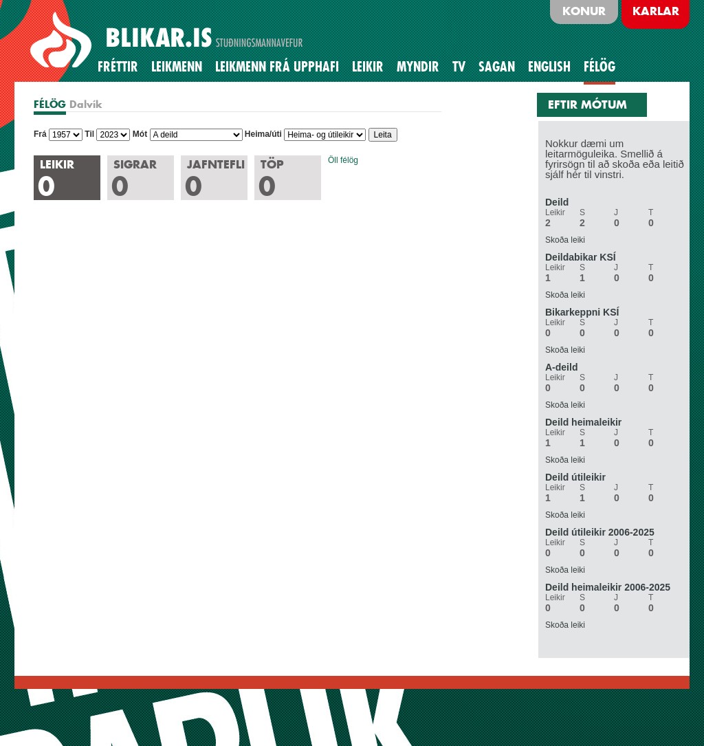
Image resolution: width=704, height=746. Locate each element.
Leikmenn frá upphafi (277, 67)
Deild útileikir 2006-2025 (599, 532)
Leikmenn (176, 67)
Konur (584, 11)
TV (458, 67)
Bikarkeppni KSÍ (582, 312)
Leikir (368, 67)
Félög (599, 67)
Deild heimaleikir (583, 422)
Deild (557, 202)
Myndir (418, 67)
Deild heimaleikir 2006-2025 (607, 587)
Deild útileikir (575, 477)
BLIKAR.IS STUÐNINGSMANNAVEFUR (168, 40)
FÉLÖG (50, 104)
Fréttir (118, 67)
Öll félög (343, 160)
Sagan (496, 67)
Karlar (655, 11)
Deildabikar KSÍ (580, 257)
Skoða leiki (565, 240)
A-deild (561, 367)
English (549, 67)
